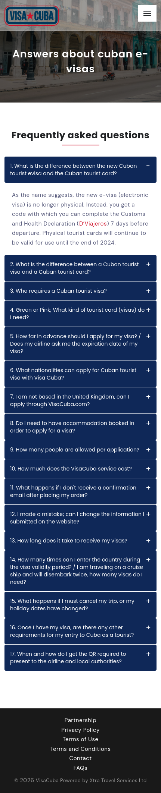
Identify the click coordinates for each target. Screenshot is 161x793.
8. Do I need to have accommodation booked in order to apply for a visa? (72, 426)
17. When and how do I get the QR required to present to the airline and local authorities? (68, 657)
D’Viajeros (93, 223)
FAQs (80, 768)
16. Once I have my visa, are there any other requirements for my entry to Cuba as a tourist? (72, 631)
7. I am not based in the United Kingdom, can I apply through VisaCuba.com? (69, 400)
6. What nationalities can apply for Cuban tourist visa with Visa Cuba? (73, 373)
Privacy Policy (80, 730)
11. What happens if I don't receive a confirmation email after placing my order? (73, 491)
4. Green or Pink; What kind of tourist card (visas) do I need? (77, 313)
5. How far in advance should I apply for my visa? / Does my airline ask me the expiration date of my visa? (75, 344)
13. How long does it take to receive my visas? (68, 540)
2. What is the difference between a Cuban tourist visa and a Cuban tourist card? (74, 268)
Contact (80, 758)
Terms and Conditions (80, 749)
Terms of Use (81, 739)
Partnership (80, 720)
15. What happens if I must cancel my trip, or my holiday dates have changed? (72, 604)
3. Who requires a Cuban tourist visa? (58, 291)
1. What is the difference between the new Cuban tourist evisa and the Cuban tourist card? (73, 169)
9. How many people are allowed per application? (74, 449)
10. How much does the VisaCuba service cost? (71, 468)
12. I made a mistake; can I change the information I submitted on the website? (77, 517)
